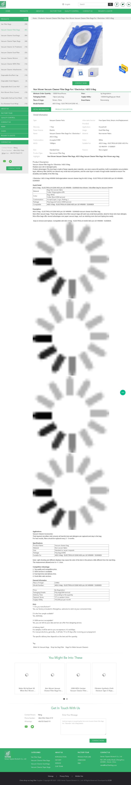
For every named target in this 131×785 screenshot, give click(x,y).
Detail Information (41, 109)
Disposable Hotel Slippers (14, 81)
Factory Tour (55, 11)
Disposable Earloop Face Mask (14, 98)
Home (8, 11)
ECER (110, 780)
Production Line (84, 757)
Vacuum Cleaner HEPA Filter (14, 64)
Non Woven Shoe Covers (14, 92)
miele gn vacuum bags (41, 647)
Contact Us (87, 11)
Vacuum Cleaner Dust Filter (14, 53)
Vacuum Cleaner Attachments (14, 70)
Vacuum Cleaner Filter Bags (14, 30)
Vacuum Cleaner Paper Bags (14, 41)
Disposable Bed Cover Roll (14, 87)
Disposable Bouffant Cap (14, 75)
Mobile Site (79, 776)
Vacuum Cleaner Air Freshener (14, 47)
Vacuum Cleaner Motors (14, 58)
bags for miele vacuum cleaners (77, 647)
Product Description (63, 109)
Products (24, 11)
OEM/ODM (81, 760)
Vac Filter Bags (14, 24)
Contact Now (81, 83)
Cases (3, 131)
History (58, 760)
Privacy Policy (64, 776)
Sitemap (50, 776)
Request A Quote (105, 11)
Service (58, 763)
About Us (40, 11)
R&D (79, 763)
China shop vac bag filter (28, 780)
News (3, 126)
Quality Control (72, 11)
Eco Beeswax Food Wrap (14, 104)
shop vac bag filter (57, 647)
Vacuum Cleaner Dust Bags (14, 36)
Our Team (59, 766)
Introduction (60, 757)
